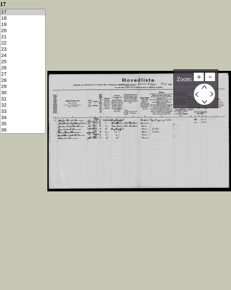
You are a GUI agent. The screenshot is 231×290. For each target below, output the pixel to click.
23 (22, 49)
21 (22, 37)
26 (22, 68)
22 (22, 43)
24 (22, 56)
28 (22, 80)
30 (22, 93)
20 (22, 31)
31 (22, 99)
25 (22, 62)
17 (22, 12)
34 (22, 118)
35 (22, 124)
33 (22, 111)
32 (22, 105)
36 (22, 130)
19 (22, 25)
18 (22, 18)
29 (22, 87)
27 (22, 74)
